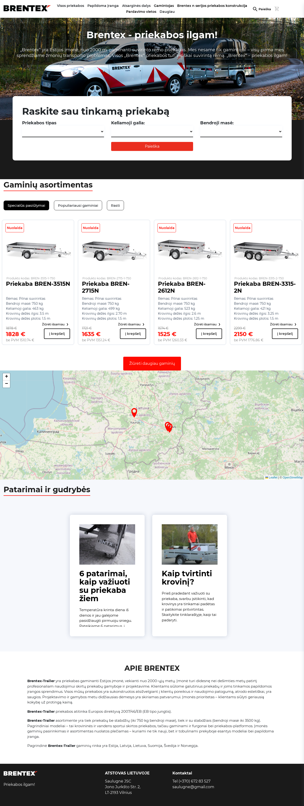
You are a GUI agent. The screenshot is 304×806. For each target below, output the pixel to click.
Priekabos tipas (39, 123)
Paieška (265, 9)
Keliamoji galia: (128, 123)
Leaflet (271, 477)
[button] (134, 412)
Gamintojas (164, 6)
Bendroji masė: (217, 123)
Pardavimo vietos (141, 11)
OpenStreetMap (293, 477)
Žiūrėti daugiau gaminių (152, 363)
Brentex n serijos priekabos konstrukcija (212, 6)
